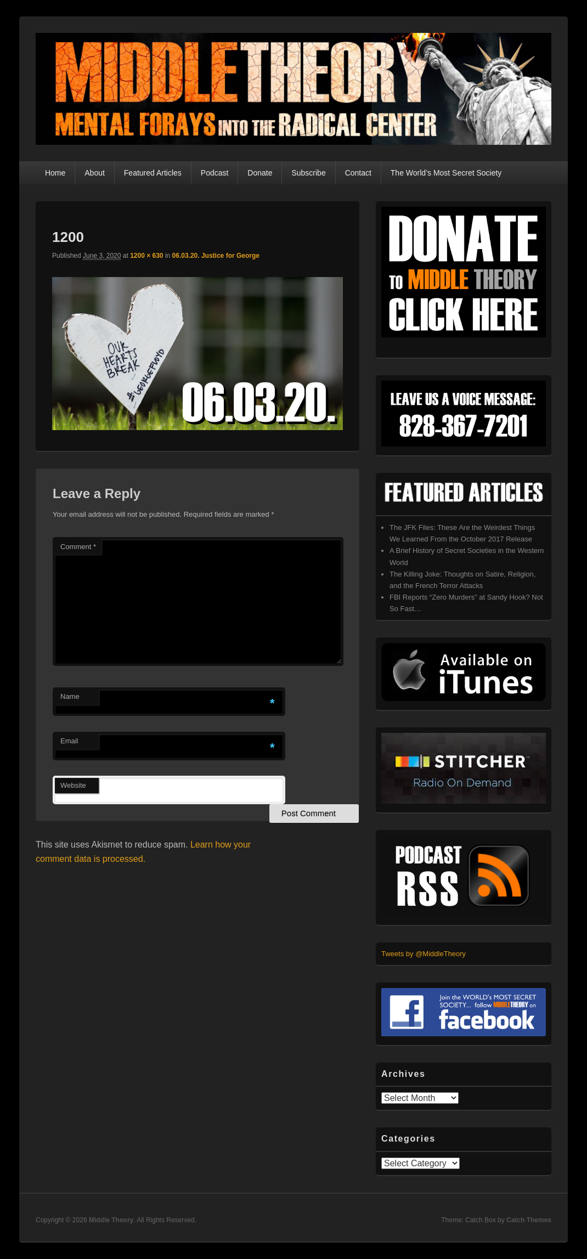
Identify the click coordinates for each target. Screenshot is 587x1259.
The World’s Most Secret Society (446, 172)
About (94, 172)
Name (70, 696)
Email (69, 741)
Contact (358, 172)
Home (55, 172)
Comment (78, 547)
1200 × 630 (146, 255)
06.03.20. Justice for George (215, 255)
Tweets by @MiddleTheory (423, 954)
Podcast (215, 172)
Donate (259, 172)
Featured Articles (153, 172)
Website (73, 785)
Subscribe (308, 172)
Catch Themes (528, 1220)
